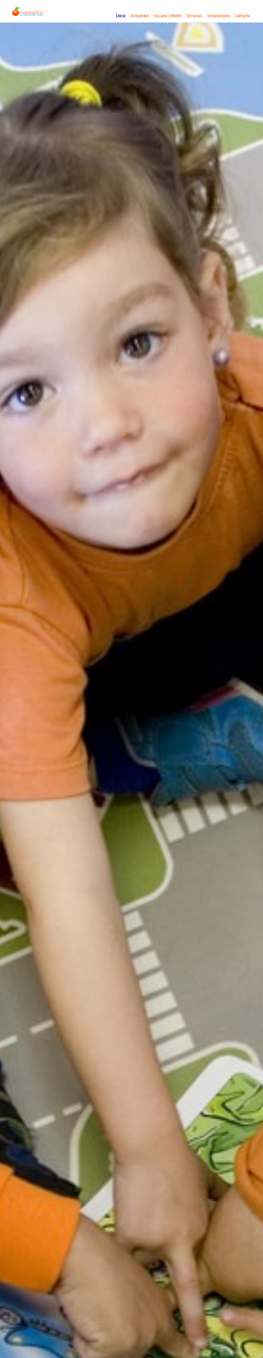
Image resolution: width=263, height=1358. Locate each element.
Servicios (194, 16)
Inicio (121, 16)
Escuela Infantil (167, 16)
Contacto (242, 16)
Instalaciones (218, 16)
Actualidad (140, 16)
